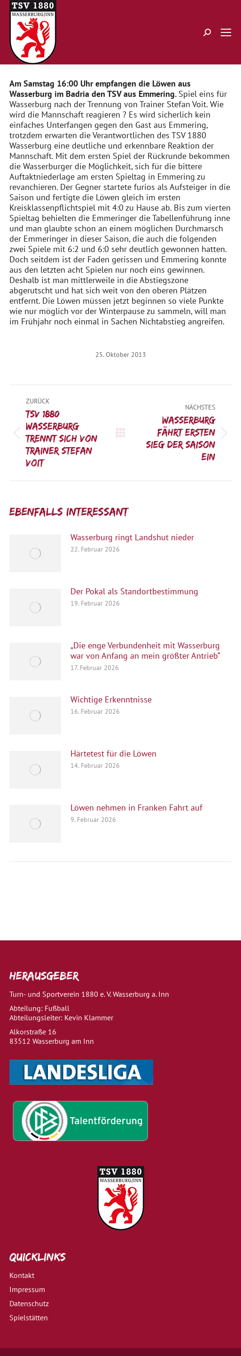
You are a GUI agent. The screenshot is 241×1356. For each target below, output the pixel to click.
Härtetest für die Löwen (113, 754)
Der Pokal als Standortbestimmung (134, 591)
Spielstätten (28, 1317)
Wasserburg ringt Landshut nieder (132, 537)
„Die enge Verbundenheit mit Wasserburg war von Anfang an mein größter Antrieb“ (145, 650)
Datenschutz (29, 1303)
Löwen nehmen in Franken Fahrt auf (136, 808)
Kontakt (21, 1275)
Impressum (27, 1289)
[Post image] (35, 553)
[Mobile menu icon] (226, 32)
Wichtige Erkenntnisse (111, 699)
